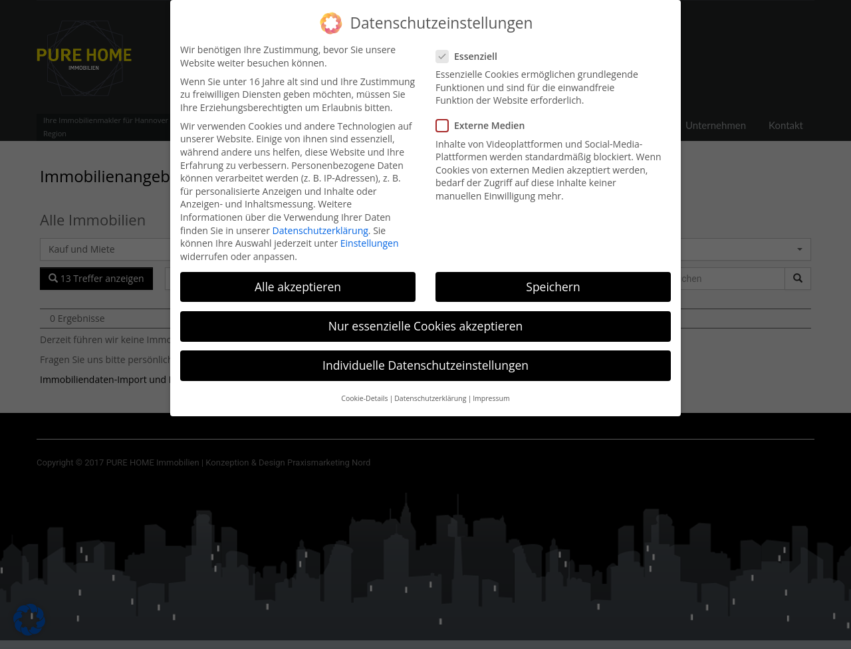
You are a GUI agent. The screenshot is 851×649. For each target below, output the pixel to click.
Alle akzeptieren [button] (298, 279)
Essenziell (470, 49)
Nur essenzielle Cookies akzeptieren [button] (425, 318)
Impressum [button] (491, 391)
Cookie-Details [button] (364, 391)
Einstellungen (369, 236)
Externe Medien (484, 118)
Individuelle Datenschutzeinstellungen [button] (425, 358)
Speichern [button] (553, 279)
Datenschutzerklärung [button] (430, 391)
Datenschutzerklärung (320, 223)
